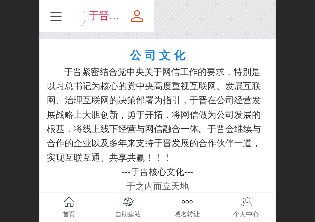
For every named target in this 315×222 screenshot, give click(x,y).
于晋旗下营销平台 (171, 15)
